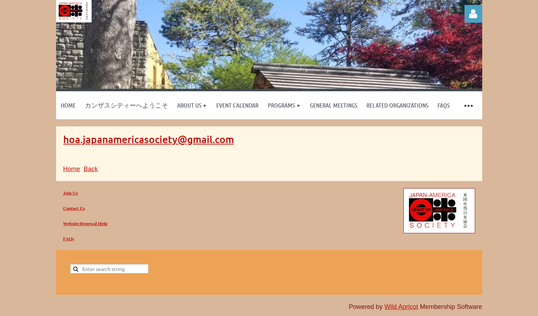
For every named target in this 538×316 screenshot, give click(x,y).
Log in (473, 14)
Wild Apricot (401, 306)
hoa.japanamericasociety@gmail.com (148, 139)
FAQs (69, 238)
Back (91, 169)
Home (71, 169)
